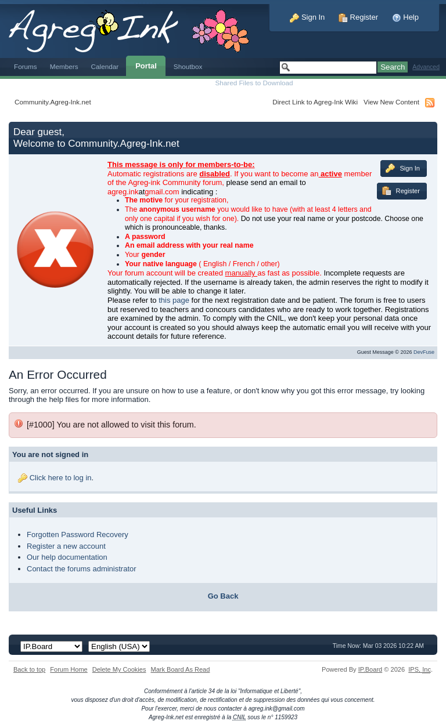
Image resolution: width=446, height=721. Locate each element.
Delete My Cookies (119, 669)
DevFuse (423, 352)
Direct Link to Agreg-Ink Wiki (315, 102)
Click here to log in (61, 477)
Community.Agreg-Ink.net (53, 102)
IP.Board (370, 669)
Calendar (105, 66)
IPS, (419, 669)
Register (358, 17)
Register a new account (66, 546)
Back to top (29, 669)
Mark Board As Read (180, 669)
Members (64, 66)
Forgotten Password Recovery (77, 534)
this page (174, 300)
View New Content (391, 102)
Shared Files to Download (254, 82)
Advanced (426, 67)
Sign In (307, 17)
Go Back (223, 596)
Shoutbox (188, 66)
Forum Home (68, 669)
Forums (25, 66)
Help (405, 17)
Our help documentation (67, 557)
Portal (146, 65)
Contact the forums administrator (81, 568)
